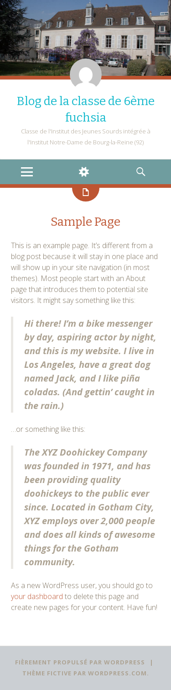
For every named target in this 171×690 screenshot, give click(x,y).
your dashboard (37, 596)
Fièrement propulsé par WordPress (80, 662)
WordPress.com (117, 673)
